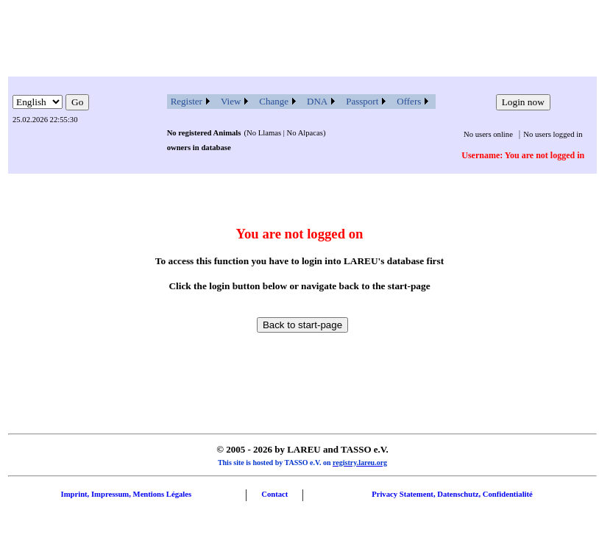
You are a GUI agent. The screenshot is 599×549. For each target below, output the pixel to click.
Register (186, 101)
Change (273, 101)
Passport (362, 101)
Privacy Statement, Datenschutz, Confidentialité (452, 494)
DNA (317, 101)
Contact (274, 494)
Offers (409, 101)
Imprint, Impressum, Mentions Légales (125, 494)
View (231, 101)
